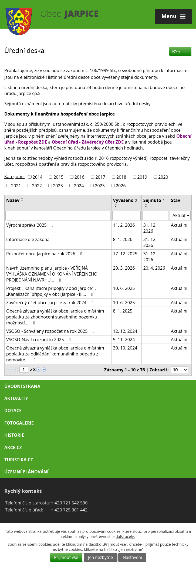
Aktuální (179, 225)
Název (12, 200)
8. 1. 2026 (123, 239)
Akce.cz (13, 447)
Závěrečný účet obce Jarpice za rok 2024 (50, 303)
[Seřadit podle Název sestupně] (22, 200)
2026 (121, 185)
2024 (79, 185)
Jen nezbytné (100, 557)
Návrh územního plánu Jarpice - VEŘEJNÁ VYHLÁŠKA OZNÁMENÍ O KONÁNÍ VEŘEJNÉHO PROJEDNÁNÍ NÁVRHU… (51, 274)
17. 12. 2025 (125, 254)
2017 (100, 177)
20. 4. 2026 (154, 268)
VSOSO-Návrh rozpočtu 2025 (39, 339)
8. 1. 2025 (123, 311)
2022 (37, 185)
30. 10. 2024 (125, 348)
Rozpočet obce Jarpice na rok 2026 (45, 254)
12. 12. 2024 (125, 331)
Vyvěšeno (125, 200)
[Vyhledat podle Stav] (180, 215)
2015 (58, 177)
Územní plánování (26, 472)
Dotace (13, 410)
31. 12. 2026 (150, 228)
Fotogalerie (19, 423)
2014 (38, 177)
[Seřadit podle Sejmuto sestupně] (146, 206)
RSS (180, 51)
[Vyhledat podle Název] (57, 215)
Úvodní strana (22, 386)
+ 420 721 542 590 (69, 503)
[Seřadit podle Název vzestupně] (22, 198)
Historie (14, 435)
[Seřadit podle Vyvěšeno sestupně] (116, 206)
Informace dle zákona (32, 239)
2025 (100, 185)
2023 (58, 185)
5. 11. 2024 (124, 339)
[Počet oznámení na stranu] (179, 369)
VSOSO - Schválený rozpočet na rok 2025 (51, 331)
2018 (121, 177)
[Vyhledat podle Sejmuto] (155, 215)
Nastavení (132, 557)
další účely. (125, 536)
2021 (16, 185)
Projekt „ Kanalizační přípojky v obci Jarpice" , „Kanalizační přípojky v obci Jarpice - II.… (51, 291)
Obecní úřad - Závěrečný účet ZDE (88, 142)
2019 (142, 177)
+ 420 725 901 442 (69, 510)
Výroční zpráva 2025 (30, 225)
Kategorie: (14, 176)
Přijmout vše (66, 557)
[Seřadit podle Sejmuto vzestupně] (146, 204)
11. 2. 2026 (124, 225)
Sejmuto (154, 200)
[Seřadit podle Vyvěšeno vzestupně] (116, 204)
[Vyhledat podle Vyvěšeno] (126, 215)
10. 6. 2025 (124, 288)
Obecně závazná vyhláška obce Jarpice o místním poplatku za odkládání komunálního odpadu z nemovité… (55, 354)
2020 (163, 177)
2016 (80, 177)
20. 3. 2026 (124, 268)
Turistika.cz (18, 460)
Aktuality (16, 398)
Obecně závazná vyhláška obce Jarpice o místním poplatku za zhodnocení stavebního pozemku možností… (55, 317)
